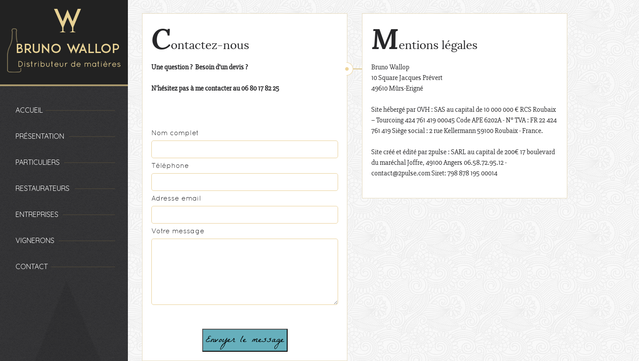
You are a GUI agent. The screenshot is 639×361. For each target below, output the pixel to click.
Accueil (29, 110)
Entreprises (36, 214)
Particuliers (37, 162)
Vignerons (34, 240)
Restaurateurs (42, 188)
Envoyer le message (245, 340)
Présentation (39, 136)
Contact (31, 266)
